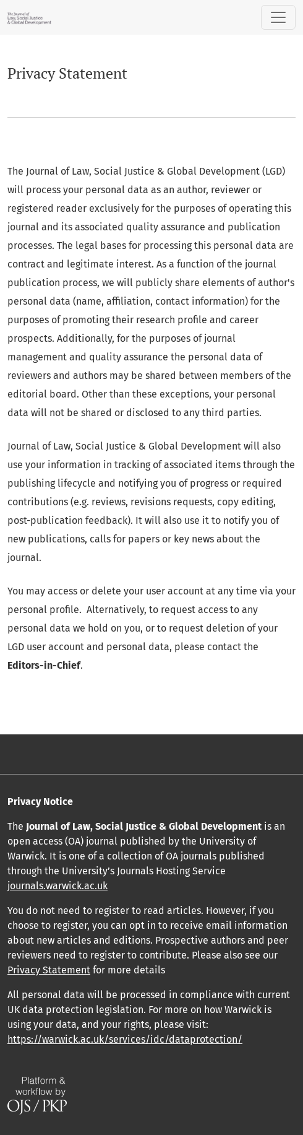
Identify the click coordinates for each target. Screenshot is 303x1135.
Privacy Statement (48, 970)
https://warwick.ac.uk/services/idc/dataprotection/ (124, 1039)
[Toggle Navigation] (278, 17)
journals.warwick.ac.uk (57, 886)
